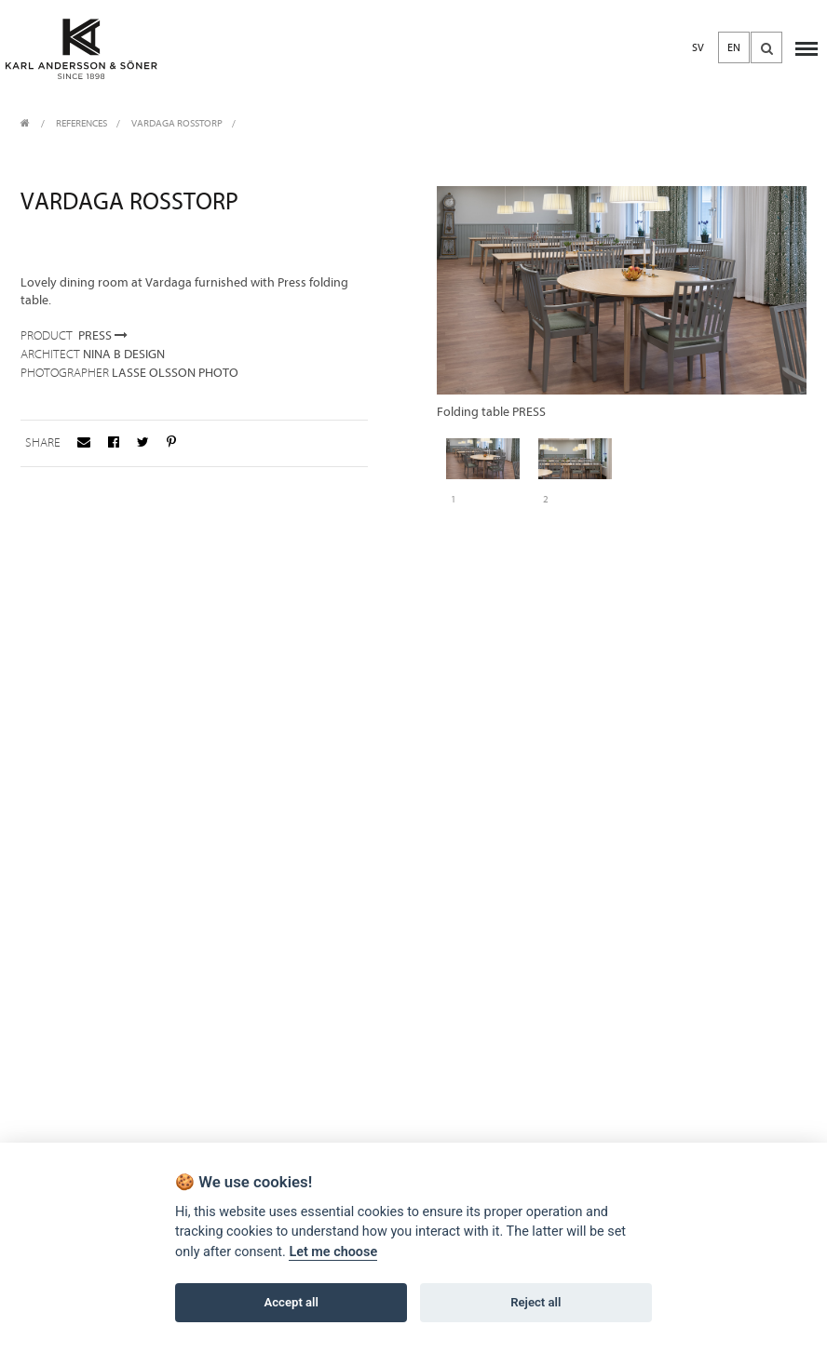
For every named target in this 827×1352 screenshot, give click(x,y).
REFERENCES (81, 123)
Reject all (535, 1302)
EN (733, 47)
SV (698, 47)
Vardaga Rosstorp (177, 123)
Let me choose (333, 1252)
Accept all (291, 1302)
